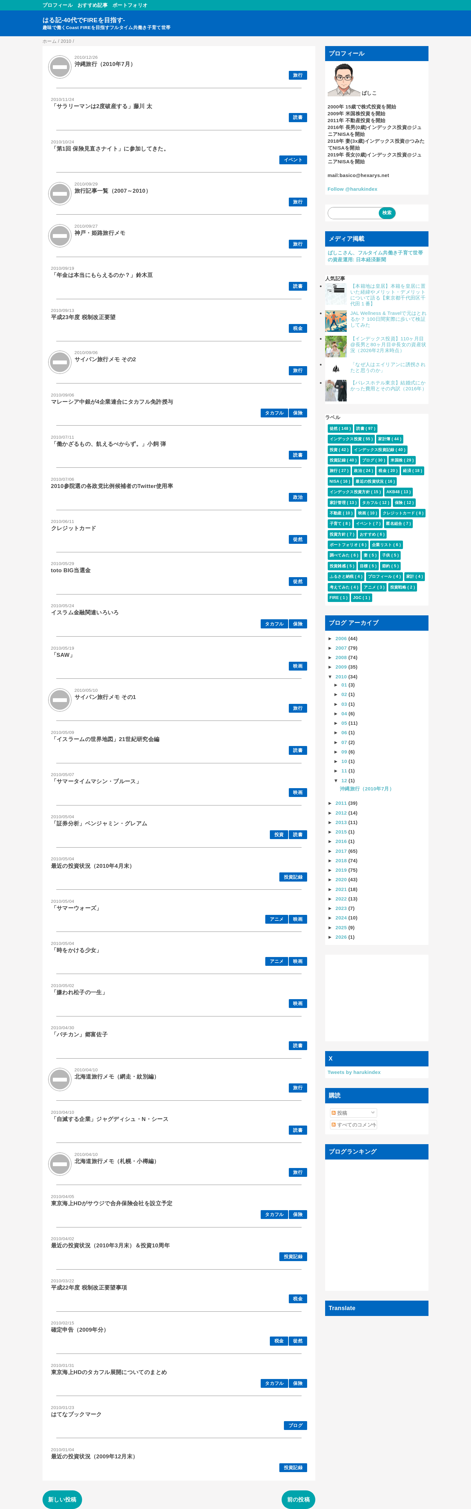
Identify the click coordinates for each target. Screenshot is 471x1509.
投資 (279, 834)
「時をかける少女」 (76, 950)
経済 (407, 470)
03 (345, 704)
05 (345, 723)
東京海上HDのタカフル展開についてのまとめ (109, 1372)
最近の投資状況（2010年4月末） (93, 866)
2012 (342, 813)
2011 (342, 803)
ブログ (295, 1425)
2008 (342, 657)
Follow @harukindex (352, 189)
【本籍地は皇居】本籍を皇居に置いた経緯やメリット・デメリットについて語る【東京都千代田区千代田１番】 (388, 294)
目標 (364, 566)
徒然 (298, 539)
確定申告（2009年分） (80, 1330)
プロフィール (58, 5)
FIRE (335, 597)
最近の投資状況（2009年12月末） (94, 1456)
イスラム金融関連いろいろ (85, 612)
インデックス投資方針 (350, 492)
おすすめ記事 (93, 5)
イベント (293, 159)
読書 (298, 117)
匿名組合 (394, 523)
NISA (335, 481)
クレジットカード (73, 528)
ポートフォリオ (130, 5)
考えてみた (340, 587)
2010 (342, 676)
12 (345, 780)
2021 (342, 889)
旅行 (298, 75)
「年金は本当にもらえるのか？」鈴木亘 (102, 275)
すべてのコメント (354, 1125)
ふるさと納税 (342, 576)
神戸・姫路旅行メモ (100, 233)
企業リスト (382, 545)
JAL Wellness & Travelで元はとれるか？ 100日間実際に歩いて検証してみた (388, 319)
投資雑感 (338, 566)
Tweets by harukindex (354, 1072)
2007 (342, 648)
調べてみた (340, 555)
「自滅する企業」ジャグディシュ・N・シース (109, 1119)
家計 (410, 576)
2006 (342, 638)
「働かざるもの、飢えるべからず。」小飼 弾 (108, 444)
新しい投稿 (62, 1500)
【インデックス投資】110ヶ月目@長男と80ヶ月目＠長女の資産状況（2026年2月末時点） (388, 344)
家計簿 (385, 439)
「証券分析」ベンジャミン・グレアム (99, 823)
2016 (342, 841)
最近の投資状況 (370, 481)
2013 (342, 822)
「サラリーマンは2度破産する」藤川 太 (101, 106)
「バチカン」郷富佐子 (79, 1034)
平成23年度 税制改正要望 (83, 317)
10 (345, 761)
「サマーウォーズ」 (76, 908)
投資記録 (293, 877)
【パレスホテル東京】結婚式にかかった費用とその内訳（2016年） (388, 385)
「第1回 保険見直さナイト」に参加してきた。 (110, 149)
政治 (298, 497)
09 (345, 752)
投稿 (339, 1113)
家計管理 (338, 502)
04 (345, 713)
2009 (342, 667)
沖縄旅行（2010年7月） (105, 64)
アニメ (277, 919)
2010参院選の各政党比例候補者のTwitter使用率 (112, 486)
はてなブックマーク (76, 1414)
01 (345, 685)
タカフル (274, 413)
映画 (298, 666)
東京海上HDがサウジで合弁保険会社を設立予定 (112, 1203)
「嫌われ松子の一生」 (79, 992)
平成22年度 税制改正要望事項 (89, 1288)
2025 (342, 927)
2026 (342, 937)
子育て (336, 523)
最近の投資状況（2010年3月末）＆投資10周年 (110, 1245)
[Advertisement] (377, 998)
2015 (342, 832)
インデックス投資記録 (374, 449)
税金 (298, 328)
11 (345, 770)
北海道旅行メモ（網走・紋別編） (117, 1077)
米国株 (397, 460)
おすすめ (368, 534)
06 (345, 732)
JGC (357, 597)
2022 (342, 898)
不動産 (336, 513)
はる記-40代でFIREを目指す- (84, 20)
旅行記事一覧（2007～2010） (113, 191)
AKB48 (393, 492)
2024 (342, 917)
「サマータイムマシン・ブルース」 (96, 781)
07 (345, 742)
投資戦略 (399, 587)
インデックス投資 (346, 439)
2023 (342, 908)
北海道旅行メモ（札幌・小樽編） (117, 1161)
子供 (386, 555)
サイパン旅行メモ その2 (105, 359)
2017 (342, 851)
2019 (342, 870)
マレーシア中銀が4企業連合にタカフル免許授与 (112, 402)
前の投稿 (298, 1500)
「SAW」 (63, 655)
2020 (342, 879)
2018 (342, 860)
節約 (386, 566)
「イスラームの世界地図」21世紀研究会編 (105, 739)
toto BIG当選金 (71, 570)
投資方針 (338, 534)
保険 (298, 413)
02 (345, 694)
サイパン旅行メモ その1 (105, 697)
